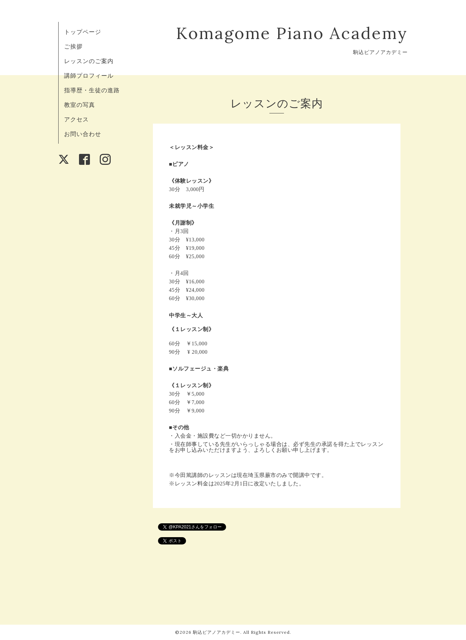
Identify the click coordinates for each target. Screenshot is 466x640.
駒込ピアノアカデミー (216, 632)
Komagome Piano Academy (292, 33)
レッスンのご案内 (89, 61)
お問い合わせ (82, 133)
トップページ (82, 31)
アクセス (76, 119)
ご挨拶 (73, 46)
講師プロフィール (89, 75)
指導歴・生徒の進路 (92, 90)
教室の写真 (79, 104)
